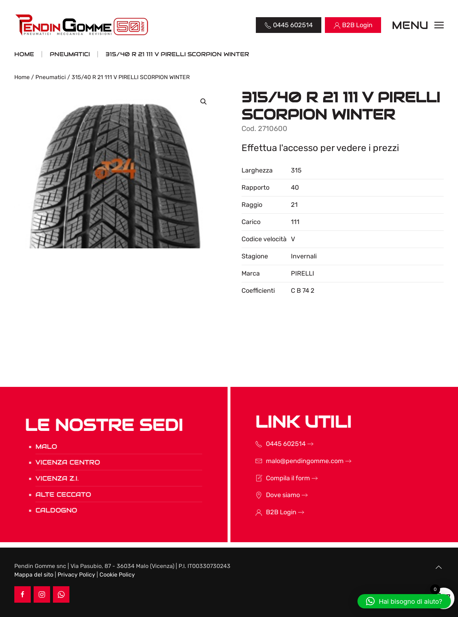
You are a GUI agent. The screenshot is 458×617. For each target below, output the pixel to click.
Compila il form (278, 478)
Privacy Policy (76, 574)
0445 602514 (276, 444)
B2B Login (271, 512)
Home (22, 77)
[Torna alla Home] (82, 25)
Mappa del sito (33, 574)
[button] (418, 25)
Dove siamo (273, 495)
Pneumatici (50, 77)
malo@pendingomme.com (295, 461)
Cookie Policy (117, 574)
